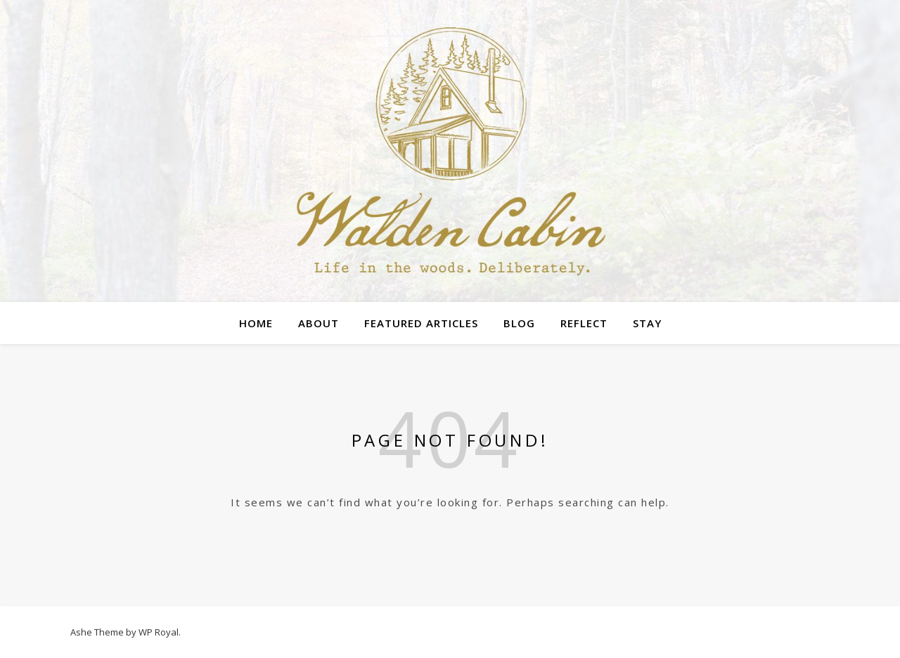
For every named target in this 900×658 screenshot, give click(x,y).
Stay (647, 323)
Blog (519, 323)
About (318, 323)
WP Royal (159, 632)
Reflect (584, 323)
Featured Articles (421, 323)
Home (256, 323)
